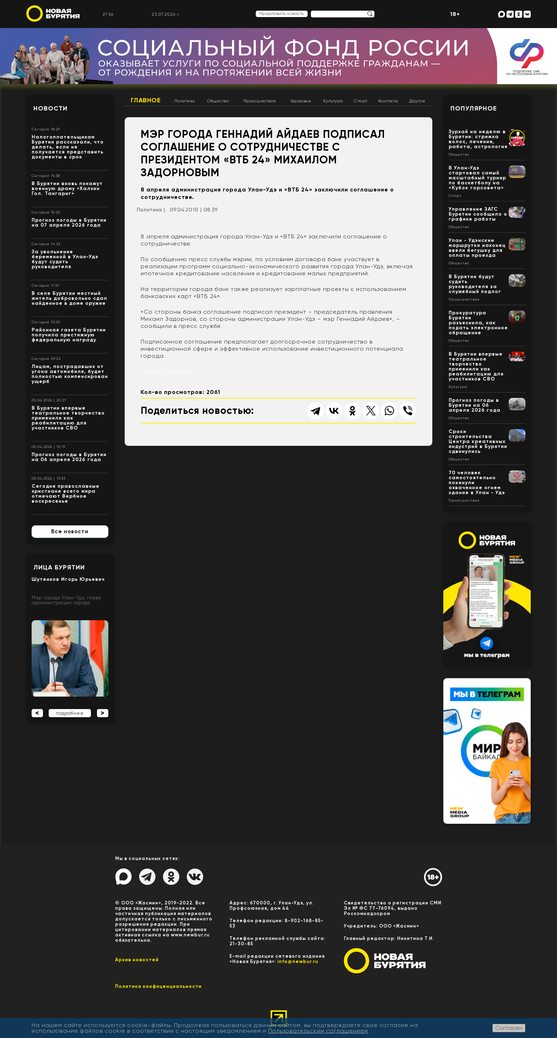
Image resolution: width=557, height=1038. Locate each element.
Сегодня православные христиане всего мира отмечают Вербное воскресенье (65, 493)
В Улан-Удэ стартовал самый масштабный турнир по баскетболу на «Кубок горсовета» (477, 178)
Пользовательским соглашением (318, 1030)
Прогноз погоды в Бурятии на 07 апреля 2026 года (69, 222)
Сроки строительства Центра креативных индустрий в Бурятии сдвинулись (478, 441)
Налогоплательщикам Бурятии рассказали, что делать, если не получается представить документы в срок (68, 147)
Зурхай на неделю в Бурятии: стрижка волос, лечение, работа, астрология (478, 139)
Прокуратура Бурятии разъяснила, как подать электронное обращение (478, 323)
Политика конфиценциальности (158, 986)
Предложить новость (281, 13)
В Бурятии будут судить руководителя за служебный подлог (475, 284)
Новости (50, 108)
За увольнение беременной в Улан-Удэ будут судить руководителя (65, 259)
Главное (146, 100)
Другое (417, 100)
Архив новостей (137, 959)
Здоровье (300, 100)
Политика (184, 100)
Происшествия (259, 100)
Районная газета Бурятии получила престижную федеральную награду (69, 335)
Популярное (473, 108)
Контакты (388, 100)
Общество (218, 100)
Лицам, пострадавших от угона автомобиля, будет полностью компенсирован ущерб (70, 373)
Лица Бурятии (59, 567)
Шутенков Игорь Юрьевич (68, 579)
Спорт (361, 100)
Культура (333, 100)
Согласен (509, 1028)
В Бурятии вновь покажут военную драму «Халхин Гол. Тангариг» (67, 188)
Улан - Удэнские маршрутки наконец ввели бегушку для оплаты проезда (477, 247)
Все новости (69, 531)
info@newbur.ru (297, 961)
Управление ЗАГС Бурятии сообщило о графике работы (478, 214)
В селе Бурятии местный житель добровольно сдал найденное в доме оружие (69, 298)
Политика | (151, 209)
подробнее (70, 713)
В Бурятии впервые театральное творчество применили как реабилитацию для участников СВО (68, 418)
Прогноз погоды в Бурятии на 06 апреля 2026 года (69, 457)
